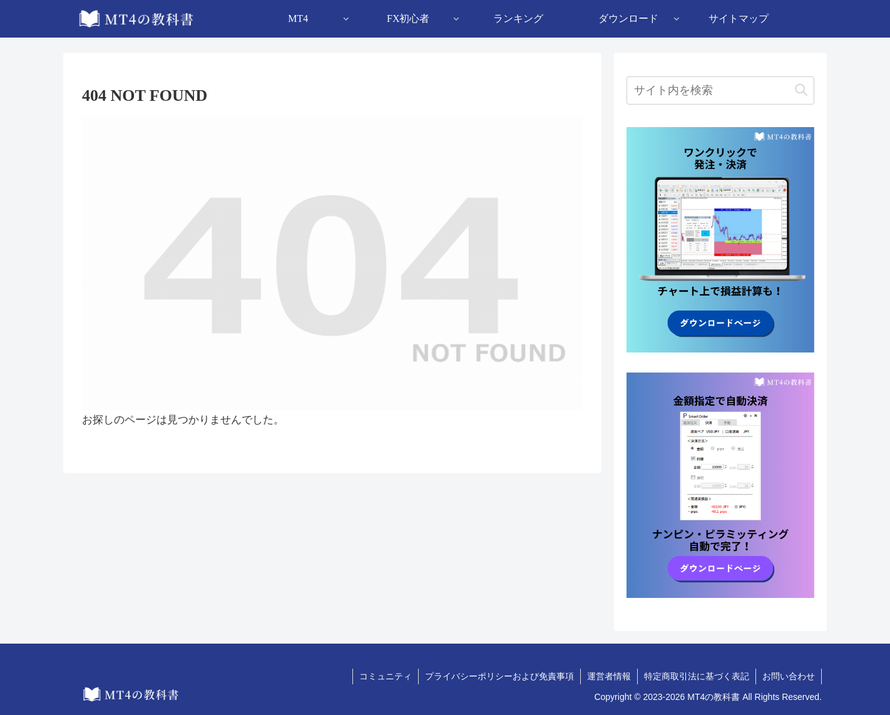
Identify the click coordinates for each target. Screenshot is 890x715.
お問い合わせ (788, 676)
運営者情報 (609, 676)
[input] (720, 90)
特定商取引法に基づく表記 (696, 676)
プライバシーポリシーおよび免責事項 (499, 676)
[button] (801, 90)
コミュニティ (385, 676)
